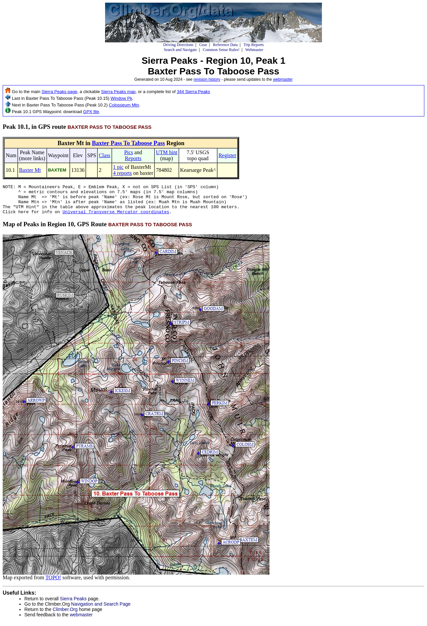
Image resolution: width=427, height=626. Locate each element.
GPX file (91, 111)
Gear (203, 44)
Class (104, 155)
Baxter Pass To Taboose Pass (128, 143)
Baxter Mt (30, 170)
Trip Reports (254, 44)
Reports (133, 158)
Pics (128, 152)
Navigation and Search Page (100, 610)
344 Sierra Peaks (193, 91)
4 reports (122, 173)
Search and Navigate (180, 49)
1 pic (118, 167)
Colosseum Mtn (124, 104)
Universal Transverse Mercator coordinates (115, 218)
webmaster (283, 79)
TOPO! (53, 583)
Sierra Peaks (73, 604)
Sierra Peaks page (59, 91)
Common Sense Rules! (221, 49)
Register (227, 155)
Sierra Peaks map (118, 91)
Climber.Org (65, 615)
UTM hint (166, 152)
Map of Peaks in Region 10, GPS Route (97, 230)
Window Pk (121, 98)
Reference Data (225, 44)
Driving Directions (178, 44)
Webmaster (254, 49)
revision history (206, 79)
